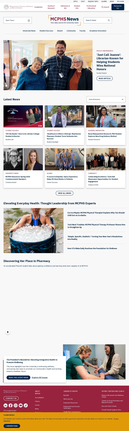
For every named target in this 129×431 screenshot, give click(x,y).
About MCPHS (37, 392)
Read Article (105, 78)
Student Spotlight (52, 142)
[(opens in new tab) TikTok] (26, 405)
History (37, 401)
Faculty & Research (51, 7)
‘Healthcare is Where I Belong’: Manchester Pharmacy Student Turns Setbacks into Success (64, 136)
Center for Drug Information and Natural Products (112, 401)
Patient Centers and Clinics (113, 391)
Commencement (11, 182)
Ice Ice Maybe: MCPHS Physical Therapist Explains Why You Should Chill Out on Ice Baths (96, 214)
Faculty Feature (102, 73)
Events (37, 405)
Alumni (49, 173)
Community (92, 173)
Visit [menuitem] (83, 1)
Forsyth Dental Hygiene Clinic (111, 410)
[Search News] (98, 20)
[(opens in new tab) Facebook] (11, 405)
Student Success (12, 130)
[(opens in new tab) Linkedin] (6, 405)
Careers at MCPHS (70, 391)
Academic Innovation (96, 130)
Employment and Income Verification (71, 407)
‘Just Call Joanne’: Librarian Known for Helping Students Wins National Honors (110, 62)
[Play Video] (8, 332)
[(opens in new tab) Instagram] (16, 405)
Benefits (66, 395)
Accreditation (39, 397)
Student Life (77, 7)
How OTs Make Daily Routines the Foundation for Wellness (92, 248)
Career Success (52, 182)
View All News (64, 193)
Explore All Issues (40, 377)
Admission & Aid (65, 7)
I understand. (12, 426)
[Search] (105, 7)
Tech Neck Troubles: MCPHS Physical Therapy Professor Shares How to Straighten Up (96, 225)
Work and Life (68, 399)
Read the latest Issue (18, 378)
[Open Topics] (18, 20)
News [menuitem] (112, 1)
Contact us (11, 398)
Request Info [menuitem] (93, 1)
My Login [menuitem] (120, 1)
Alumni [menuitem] (104, 1)
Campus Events (93, 185)
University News (12, 173)
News (37, 409)
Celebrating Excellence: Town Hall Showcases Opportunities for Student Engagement (103, 179)
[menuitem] (38, 7)
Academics (38, 7)
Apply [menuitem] (75, 1)
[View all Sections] (106, 99)
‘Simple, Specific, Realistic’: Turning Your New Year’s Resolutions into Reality (95, 237)
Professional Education (91, 7)
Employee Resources (70, 403)
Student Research (94, 139)
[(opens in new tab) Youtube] (21, 405)
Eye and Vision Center (109, 406)
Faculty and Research (105, 51)
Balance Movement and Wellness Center (113, 396)
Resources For (118, 7)
